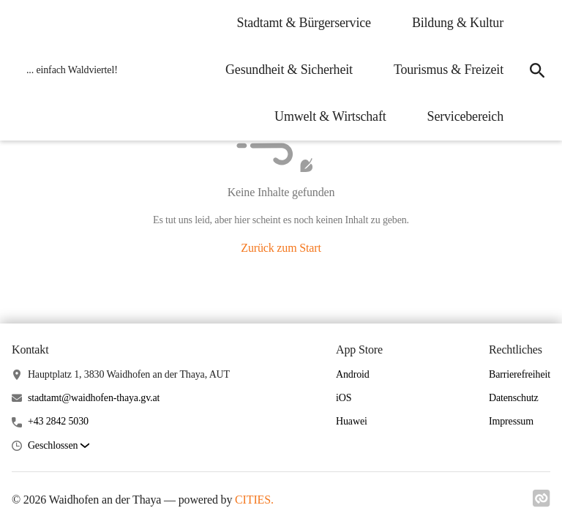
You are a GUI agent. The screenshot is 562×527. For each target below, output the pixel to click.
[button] (58, 446)
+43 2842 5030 (58, 421)
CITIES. (254, 499)
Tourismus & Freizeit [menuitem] (448, 69)
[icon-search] (537, 70)
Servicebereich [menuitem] (465, 116)
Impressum (511, 421)
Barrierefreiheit (519, 374)
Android (353, 374)
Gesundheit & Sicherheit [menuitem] (289, 69)
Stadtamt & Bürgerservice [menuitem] (304, 22)
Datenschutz (514, 397)
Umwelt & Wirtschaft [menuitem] (330, 116)
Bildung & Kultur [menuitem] (457, 22)
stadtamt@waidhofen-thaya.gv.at (94, 397)
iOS (343, 397)
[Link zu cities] (541, 503)
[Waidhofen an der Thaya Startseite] (68, 70)
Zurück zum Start (281, 248)
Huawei (351, 421)
